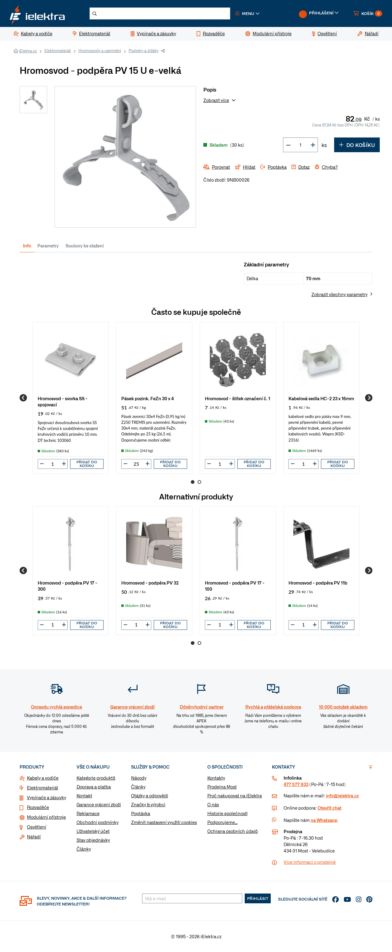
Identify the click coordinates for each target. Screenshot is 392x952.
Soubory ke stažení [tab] (85, 245)
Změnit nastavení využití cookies (164, 822)
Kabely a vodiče (42, 777)
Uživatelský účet (93, 831)
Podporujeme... (222, 822)
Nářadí (34, 836)
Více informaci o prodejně (310, 862)
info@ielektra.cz (342, 795)
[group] (70, 398)
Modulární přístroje (46, 817)
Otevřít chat (329, 807)
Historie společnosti (227, 813)
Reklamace (88, 813)
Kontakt (84, 795)
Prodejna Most (222, 786)
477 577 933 (296, 784)
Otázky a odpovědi (149, 795)
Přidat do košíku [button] (87, 464)
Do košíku (357, 145)
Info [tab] (27, 245)
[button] (247, 13)
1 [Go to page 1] (192, 482)
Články (84, 848)
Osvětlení (36, 826)
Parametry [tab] (48, 245)
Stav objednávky (93, 839)
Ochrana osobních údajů (232, 831)
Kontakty (216, 777)
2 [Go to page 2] (199, 482)
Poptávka (140, 813)
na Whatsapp (324, 820)
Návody (138, 777)
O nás (213, 804)
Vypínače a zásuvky (46, 797)
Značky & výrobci (148, 804)
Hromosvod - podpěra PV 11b (317, 582)
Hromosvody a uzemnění (99, 50)
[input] (52, 464)
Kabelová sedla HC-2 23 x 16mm (321, 398)
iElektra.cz (28, 51)
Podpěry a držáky (144, 50)
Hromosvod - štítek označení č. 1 (237, 398)
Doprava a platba (94, 786)
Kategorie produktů (96, 777)
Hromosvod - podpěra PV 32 (150, 582)
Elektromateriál (57, 50)
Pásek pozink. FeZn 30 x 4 (147, 398)
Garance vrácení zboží (99, 804)
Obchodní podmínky (98, 822)
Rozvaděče (38, 807)
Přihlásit (258, 898)
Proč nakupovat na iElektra (234, 795)
